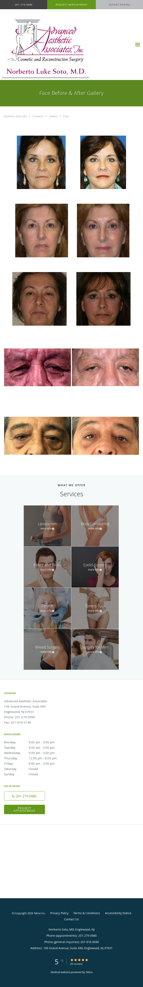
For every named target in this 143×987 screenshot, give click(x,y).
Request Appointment (24, 809)
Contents (38, 116)
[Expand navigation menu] (137, 44)
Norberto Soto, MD (15, 116)
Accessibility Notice (118, 913)
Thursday (33, 758)
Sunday (33, 774)
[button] (71, 4)
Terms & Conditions (86, 913)
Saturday (33, 768)
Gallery (53, 116)
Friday (33, 763)
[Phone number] (24, 796)
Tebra (89, 972)
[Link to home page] (62, 44)
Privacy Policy (59, 913)
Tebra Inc (39, 913)
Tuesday (33, 747)
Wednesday (33, 752)
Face (66, 116)
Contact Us (71, 919)
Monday (33, 742)
